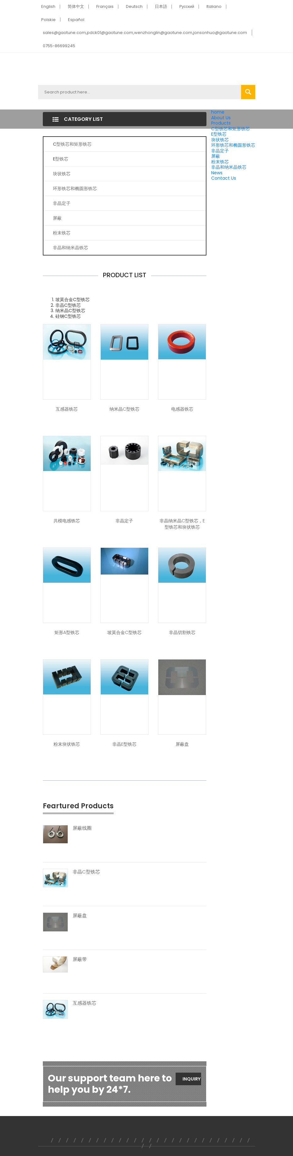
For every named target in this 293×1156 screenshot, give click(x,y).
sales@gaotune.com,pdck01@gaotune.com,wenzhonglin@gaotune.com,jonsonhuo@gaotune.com (145, 33)
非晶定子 (220, 151)
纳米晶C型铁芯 (124, 409)
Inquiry (191, 1079)
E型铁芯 (219, 134)
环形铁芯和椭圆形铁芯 (233, 145)
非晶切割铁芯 (182, 632)
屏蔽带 (80, 959)
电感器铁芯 (182, 409)
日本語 (161, 6)
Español (76, 20)
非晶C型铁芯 (86, 872)
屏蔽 (215, 156)
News (217, 173)
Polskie (48, 20)
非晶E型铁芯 (124, 744)
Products (221, 123)
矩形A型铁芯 (66, 632)
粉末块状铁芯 (67, 744)
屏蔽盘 (182, 744)
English (48, 6)
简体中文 (76, 6)
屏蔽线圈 (82, 828)
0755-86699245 (59, 46)
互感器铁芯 (67, 409)
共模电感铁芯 (67, 521)
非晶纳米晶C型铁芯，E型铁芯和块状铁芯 (182, 524)
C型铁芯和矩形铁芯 (230, 129)
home (217, 112)
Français (105, 6)
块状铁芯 (220, 140)
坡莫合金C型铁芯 (124, 632)
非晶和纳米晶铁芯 (228, 167)
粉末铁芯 (220, 162)
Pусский (186, 6)
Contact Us (223, 178)
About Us (221, 118)
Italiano (214, 6)
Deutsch (134, 6)
